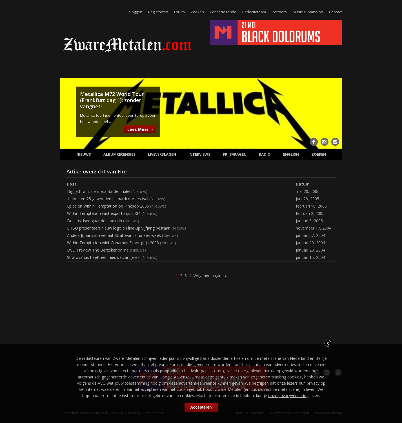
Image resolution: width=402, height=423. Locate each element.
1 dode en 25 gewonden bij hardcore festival (107, 198)
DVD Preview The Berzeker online (98, 250)
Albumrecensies (119, 154)
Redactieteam (254, 11)
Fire (122, 171)
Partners (279, 11)
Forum (179, 11)
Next (334, 113)
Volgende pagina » (210, 275)
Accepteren (201, 407)
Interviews (199, 154)
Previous (68, 113)
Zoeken (197, 11)
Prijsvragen (234, 154)
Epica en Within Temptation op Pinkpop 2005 (108, 206)
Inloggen (135, 11)
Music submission (308, 11)
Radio (265, 154)
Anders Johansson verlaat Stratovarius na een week (114, 235)
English (291, 154)
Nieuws (83, 154)
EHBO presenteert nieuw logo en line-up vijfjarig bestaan (118, 228)
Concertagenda (223, 11)
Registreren (158, 11)
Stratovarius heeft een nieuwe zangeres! (103, 257)
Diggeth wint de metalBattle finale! (98, 191)
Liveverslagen (162, 154)
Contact (335, 11)
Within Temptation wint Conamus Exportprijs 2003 (113, 242)
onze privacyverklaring (288, 395)
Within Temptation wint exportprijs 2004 (103, 213)
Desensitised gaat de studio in (94, 220)
